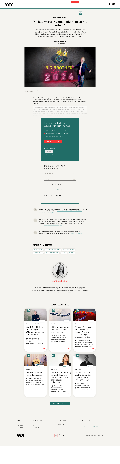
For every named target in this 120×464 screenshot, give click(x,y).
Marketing (42, 6)
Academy (70, 6)
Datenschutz (37, 420)
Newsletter (95, 1)
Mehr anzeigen (60, 404)
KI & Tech (62, 6)
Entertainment (68, 249)
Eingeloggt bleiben (54, 195)
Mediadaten (62, 420)
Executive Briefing (30, 6)
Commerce (53, 6)
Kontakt (19, 420)
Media (64, 252)
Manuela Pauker (61, 41)
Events (78, 6)
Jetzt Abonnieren (92, 426)
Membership (38, 252)
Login (60, 190)
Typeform (48, 151)
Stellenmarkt (85, 1)
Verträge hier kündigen (62, 423)
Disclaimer (20, 425)
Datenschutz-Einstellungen (43, 423)
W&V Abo (75, 2)
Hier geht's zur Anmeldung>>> (53, 225)
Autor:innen (21, 427)
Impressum (20, 423)
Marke (71, 252)
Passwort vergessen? (52, 184)
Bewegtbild (38, 249)
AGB (34, 425)
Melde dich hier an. (76, 233)
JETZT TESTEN (53, 141)
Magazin (86, 6)
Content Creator (52, 252)
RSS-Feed (36, 427)
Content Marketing (53, 249)
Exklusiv (94, 6)
